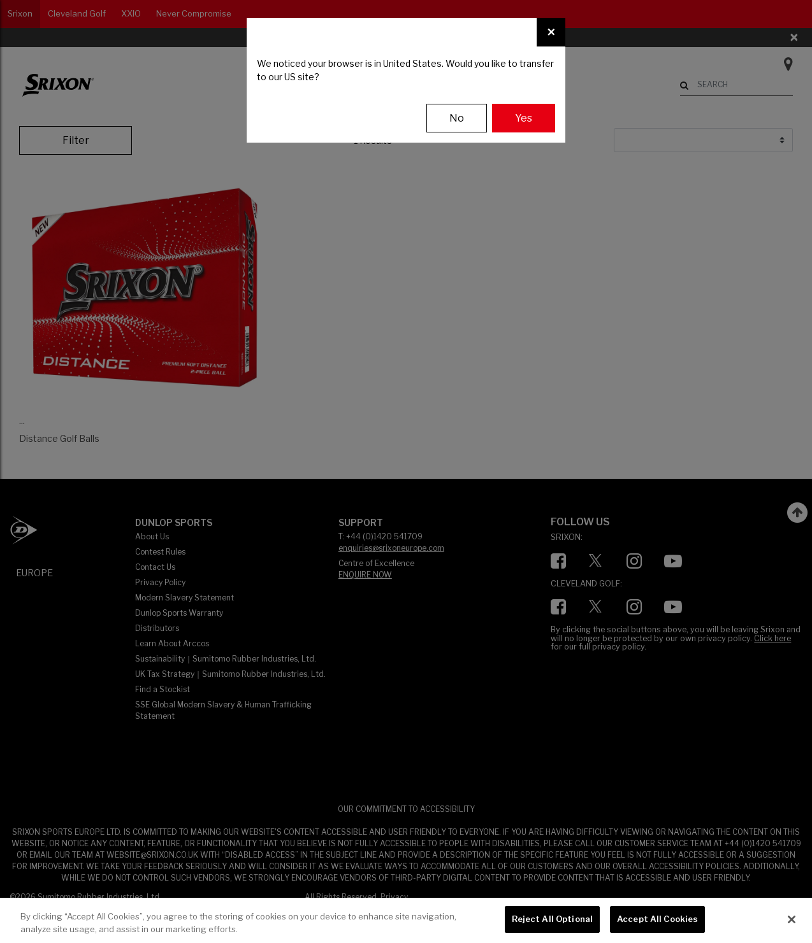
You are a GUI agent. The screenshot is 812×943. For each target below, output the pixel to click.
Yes (523, 118)
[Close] (551, 32)
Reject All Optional (552, 919)
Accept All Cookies (657, 919)
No (456, 118)
